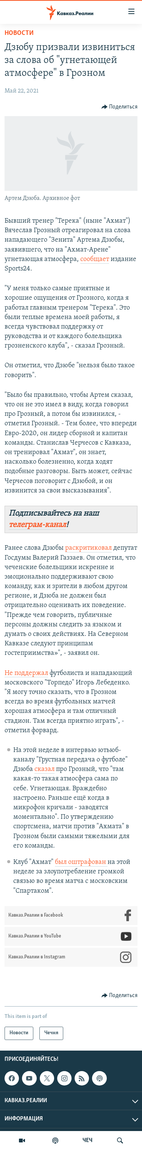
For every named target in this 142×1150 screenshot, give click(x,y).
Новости (19, 33)
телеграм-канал (37, 525)
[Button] (119, 107)
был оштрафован (81, 862)
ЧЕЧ (87, 1140)
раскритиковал (88, 548)
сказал (44, 769)
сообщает (94, 259)
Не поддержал (26, 673)
